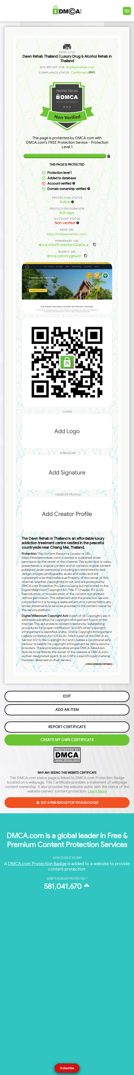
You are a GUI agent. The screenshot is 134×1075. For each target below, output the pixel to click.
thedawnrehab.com (80, 67)
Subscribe (67, 1068)
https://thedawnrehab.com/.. (67, 234)
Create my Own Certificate (67, 740)
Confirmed (83, 72)
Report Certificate (67, 727)
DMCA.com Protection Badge (37, 863)
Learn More (97, 791)
